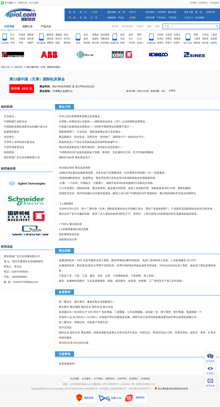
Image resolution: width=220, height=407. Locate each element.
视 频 (72, 17)
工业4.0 (188, 17)
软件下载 (188, 12)
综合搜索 (214, 2)
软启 (86, 34)
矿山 (139, 38)
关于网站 (98, 378)
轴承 (86, 38)
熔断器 (50, 42)
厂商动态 (172, 17)
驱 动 (198, 12)
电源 (57, 42)
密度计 (168, 42)
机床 (131, 34)
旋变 (12, 38)
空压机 (132, 42)
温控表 (30, 38)
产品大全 (46, 26)
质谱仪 (168, 38)
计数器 (22, 38)
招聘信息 (110, 378)
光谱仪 (160, 38)
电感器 (213, 38)
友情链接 (145, 378)
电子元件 (188, 43)
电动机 (87, 42)
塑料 (139, 34)
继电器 (67, 42)
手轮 (12, 42)
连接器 (213, 42)
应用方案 (150, 17)
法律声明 (121, 378)
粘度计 (177, 42)
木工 (131, 38)
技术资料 (150, 12)
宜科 (157, 26)
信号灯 (67, 38)
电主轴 (95, 42)
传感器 (132, 17)
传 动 (121, 12)
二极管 (213, 34)
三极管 (197, 38)
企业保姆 (199, 17)
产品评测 (161, 12)
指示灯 (58, 38)
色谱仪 (177, 34)
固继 (196, 34)
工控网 (94, 12)
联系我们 (203, 2)
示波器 (168, 34)
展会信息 (172, 12)
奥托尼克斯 (127, 26)
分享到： (173, 90)
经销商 (193, 2)
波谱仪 (160, 42)
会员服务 (86, 378)
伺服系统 (104, 38)
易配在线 (22, 2)
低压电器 (111, 12)
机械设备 (111, 17)
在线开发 (210, 12)
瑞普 (149, 26)
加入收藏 (34, 2)
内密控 (140, 26)
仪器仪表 (151, 43)
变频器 (95, 34)
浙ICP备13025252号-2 (140, 388)
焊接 (122, 42)
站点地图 (74, 378)
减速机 (95, 38)
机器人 (121, 17)
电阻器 (197, 42)
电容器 (205, 38)
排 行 (83, 12)
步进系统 (104, 42)
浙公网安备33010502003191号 (171, 388)
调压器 (50, 38)
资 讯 (72, 12)
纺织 (122, 34)
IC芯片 (132, 12)
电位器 (205, 42)
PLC (12, 34)
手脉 (21, 42)
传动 (78, 43)
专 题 (83, 17)
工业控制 (4, 43)
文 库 (94, 17)
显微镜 (177, 38)
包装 (122, 38)
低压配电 (41, 43)
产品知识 (161, 17)
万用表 (160, 34)
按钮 (66, 34)
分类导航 (9, 26)
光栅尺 (30, 42)
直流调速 (104, 34)
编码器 (30, 34)
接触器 (58, 34)
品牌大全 (27, 26)
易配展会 (18, 67)
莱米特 (115, 26)
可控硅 (205, 34)
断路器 (50, 34)
